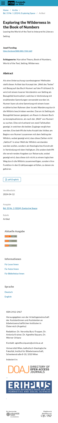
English (8, 296)
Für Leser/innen (12, 264)
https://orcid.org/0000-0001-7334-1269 (17, 51)
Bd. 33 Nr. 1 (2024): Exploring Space (19, 13)
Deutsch (9, 292)
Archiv (15, 10)
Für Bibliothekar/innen (14, 273)
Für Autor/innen (12, 269)
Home (6, 10)
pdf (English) (13, 179)
